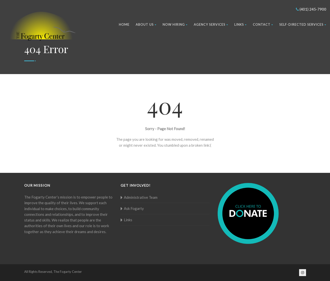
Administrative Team (140, 197)
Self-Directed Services (302, 24)
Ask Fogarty (134, 208)
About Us (146, 24)
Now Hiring (175, 24)
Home (124, 24)
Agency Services (211, 24)
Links (240, 24)
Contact (263, 24)
